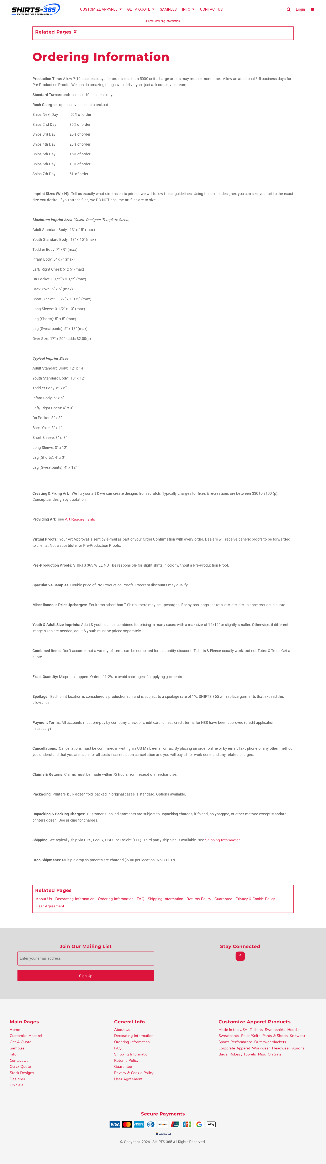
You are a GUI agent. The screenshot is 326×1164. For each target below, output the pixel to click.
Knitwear (297, 1035)
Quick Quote (20, 1066)
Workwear (261, 1048)
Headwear (281, 1048)
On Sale (16, 1085)
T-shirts (256, 1029)
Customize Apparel (26, 1035)
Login (300, 9)
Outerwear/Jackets (270, 1041)
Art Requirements (80, 519)
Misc (262, 1054)
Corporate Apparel (234, 1048)
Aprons (298, 1048)
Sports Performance (235, 1041)
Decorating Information (75, 898)
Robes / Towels (243, 1054)
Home (149, 20)
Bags (223, 1054)
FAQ (140, 898)
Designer (17, 1079)
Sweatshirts (275, 1029)
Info (13, 1054)
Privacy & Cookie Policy (255, 898)
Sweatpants (229, 1035)
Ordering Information (116, 898)
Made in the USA (233, 1029)
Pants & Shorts (275, 1035)
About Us (44, 898)
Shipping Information (223, 840)
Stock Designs (22, 1072)
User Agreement (50, 906)
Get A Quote (20, 1041)
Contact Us (19, 1060)
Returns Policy (198, 898)
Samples (17, 1048)
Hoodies (294, 1029)
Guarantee (223, 898)
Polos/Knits (250, 1035)
